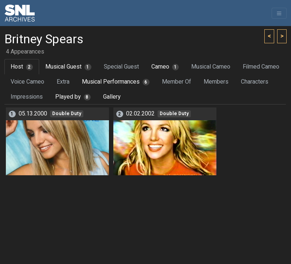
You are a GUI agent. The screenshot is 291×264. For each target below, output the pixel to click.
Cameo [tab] (165, 66)
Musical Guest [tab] (68, 66)
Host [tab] (22, 66)
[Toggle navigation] (279, 13)
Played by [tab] (73, 96)
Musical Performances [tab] (116, 81)
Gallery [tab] (112, 96)
